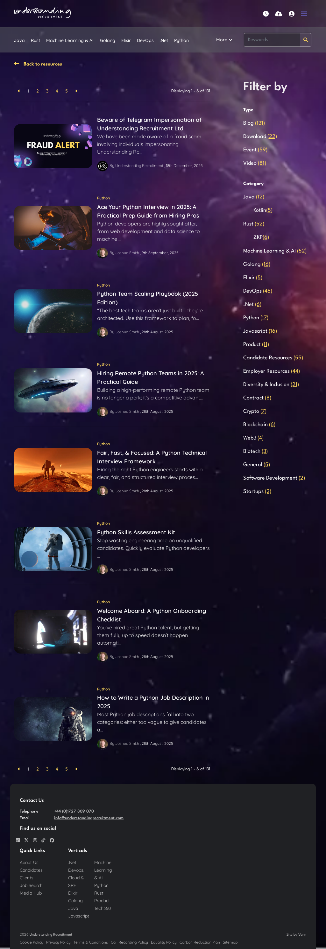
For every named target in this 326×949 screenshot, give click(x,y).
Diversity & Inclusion (271, 384)
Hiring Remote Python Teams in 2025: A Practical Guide (150, 377)
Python (181, 40)
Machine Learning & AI (70, 40)
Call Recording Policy (129, 942)
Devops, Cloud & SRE (76, 877)
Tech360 (102, 908)
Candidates (31, 870)
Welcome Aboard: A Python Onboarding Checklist (151, 615)
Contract (257, 398)
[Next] (76, 91)
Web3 (253, 438)
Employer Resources (271, 371)
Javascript (260, 331)
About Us (29, 862)
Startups (257, 491)
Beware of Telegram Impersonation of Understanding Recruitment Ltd (149, 124)
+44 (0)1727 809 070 (74, 811)
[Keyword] (272, 40)
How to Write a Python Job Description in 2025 (153, 702)
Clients (26, 878)
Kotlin (263, 210)
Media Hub (31, 893)
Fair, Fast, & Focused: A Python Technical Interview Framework (152, 457)
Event (255, 150)
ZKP (261, 237)
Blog (254, 123)
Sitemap (230, 942)
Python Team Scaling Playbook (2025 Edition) (147, 298)
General (256, 465)
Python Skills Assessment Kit (136, 532)
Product (256, 344)
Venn (302, 935)
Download (260, 136)
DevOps (145, 40)
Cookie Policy (31, 942)
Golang (107, 40)
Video (254, 163)
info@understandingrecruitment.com (89, 818)
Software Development (274, 478)
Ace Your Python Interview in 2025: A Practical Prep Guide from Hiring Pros (148, 211)
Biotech (255, 451)
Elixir (126, 40)
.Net (164, 40)
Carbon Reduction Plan (200, 942)
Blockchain (259, 424)
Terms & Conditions (91, 942)
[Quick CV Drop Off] (278, 13)
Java (19, 40)
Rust (35, 40)
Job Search (31, 885)
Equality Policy (164, 942)
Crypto (254, 411)
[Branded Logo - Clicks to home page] (42, 13)
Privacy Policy (58, 942)
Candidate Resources (273, 358)
